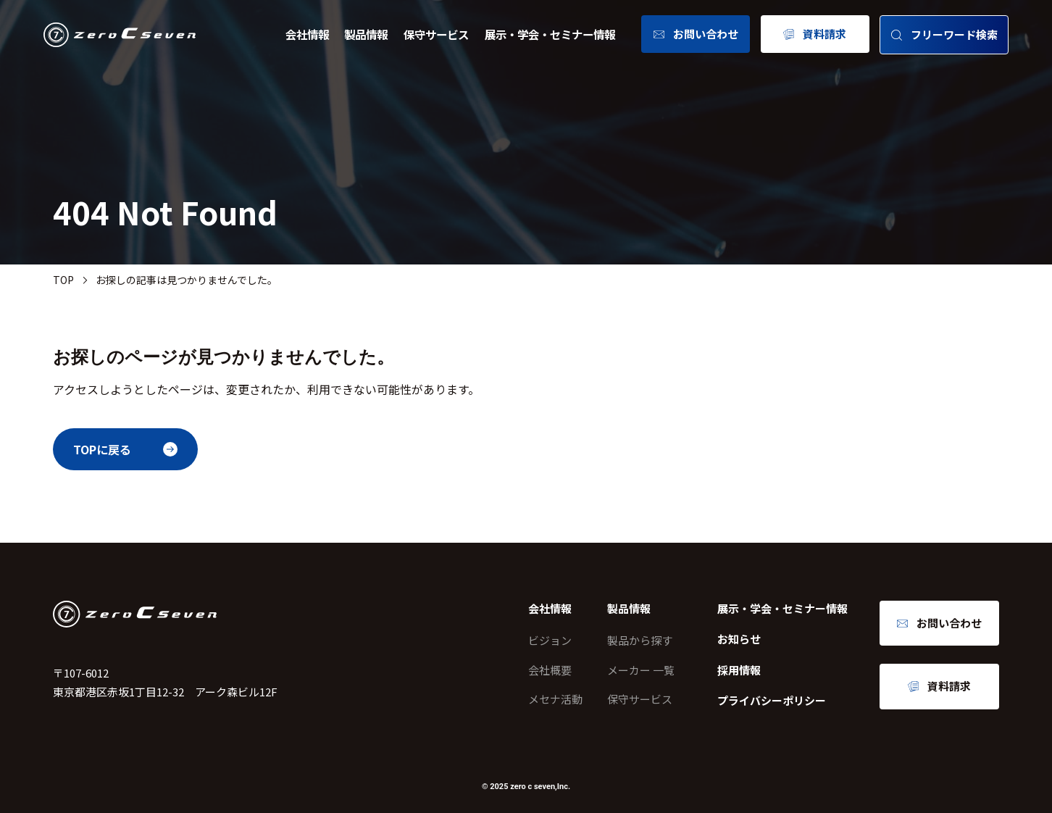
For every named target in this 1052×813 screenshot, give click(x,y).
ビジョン (550, 640)
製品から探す (639, 640)
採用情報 (739, 670)
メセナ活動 (555, 698)
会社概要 (550, 670)
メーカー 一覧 (641, 670)
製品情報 (366, 34)
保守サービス (436, 34)
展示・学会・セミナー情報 (550, 34)
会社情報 (307, 34)
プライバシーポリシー (771, 700)
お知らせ (739, 638)
